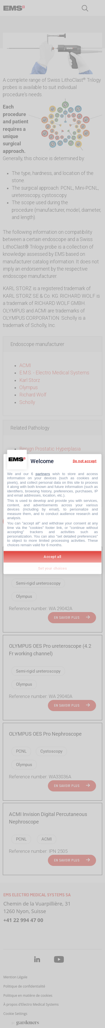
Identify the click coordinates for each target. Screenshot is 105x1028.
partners (43, 473)
